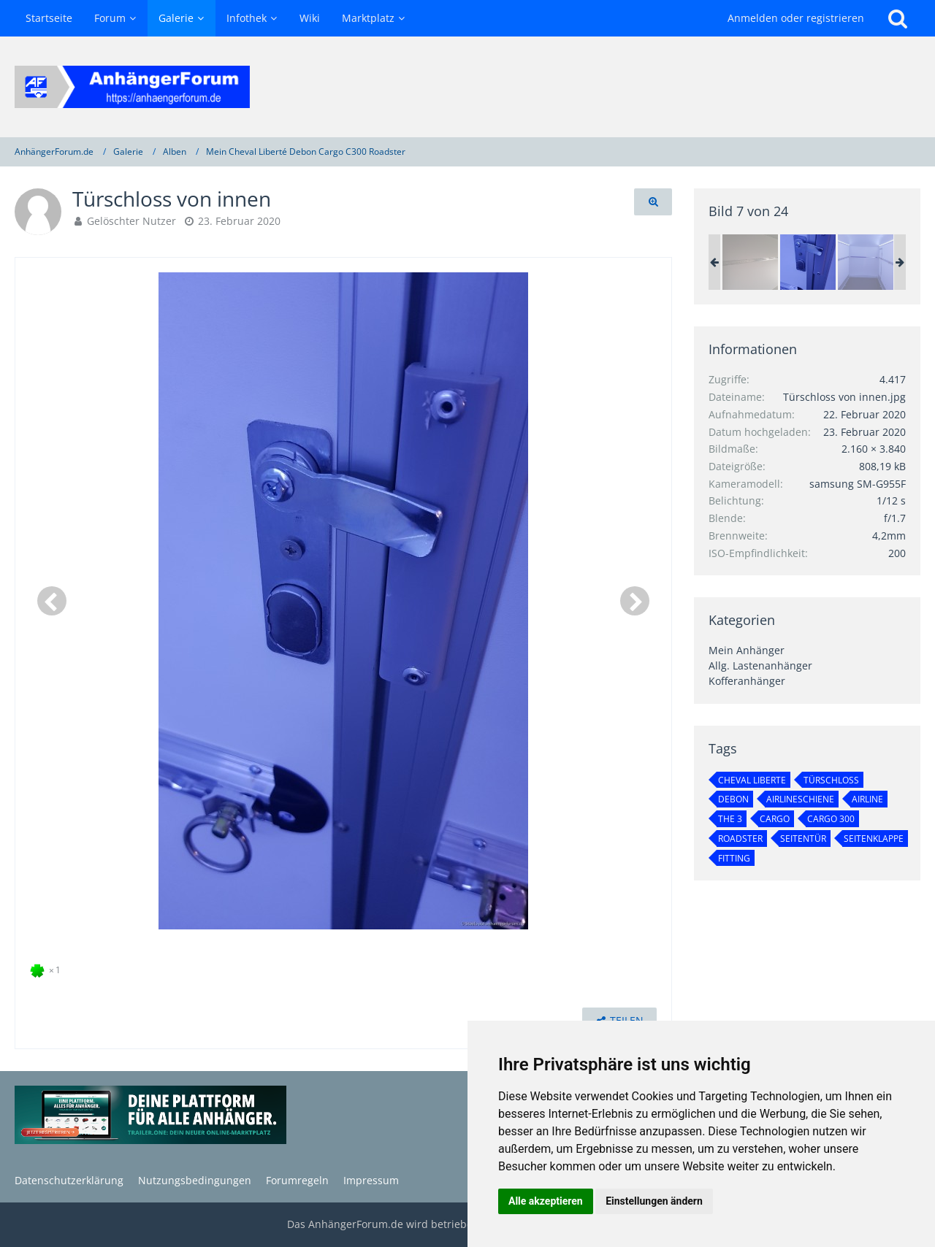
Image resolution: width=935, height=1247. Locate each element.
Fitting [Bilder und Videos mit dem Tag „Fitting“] (734, 858)
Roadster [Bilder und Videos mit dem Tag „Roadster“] (740, 838)
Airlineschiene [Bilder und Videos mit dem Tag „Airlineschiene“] (800, 799)
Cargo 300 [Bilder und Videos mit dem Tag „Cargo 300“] (831, 819)
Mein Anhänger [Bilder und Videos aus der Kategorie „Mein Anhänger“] (747, 650)
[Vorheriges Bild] (51, 600)
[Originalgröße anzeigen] (653, 201)
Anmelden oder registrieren (796, 18)
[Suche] (897, 18)
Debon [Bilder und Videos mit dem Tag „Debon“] (733, 799)
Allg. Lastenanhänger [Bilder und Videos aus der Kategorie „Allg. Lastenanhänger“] (760, 665)
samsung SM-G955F (857, 484)
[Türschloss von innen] (808, 262)
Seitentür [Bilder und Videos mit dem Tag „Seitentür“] (803, 838)
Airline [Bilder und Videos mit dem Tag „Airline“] (867, 799)
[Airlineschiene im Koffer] (750, 262)
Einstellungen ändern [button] (654, 1201)
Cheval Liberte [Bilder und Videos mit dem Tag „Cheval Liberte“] (752, 780)
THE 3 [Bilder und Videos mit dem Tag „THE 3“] (730, 819)
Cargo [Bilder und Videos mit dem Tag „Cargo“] (775, 819)
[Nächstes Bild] (634, 600)
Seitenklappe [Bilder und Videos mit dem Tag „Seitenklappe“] (874, 838)
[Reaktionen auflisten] (47, 968)
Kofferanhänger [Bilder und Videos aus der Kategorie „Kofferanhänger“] (747, 681)
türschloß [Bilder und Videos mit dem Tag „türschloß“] (831, 780)
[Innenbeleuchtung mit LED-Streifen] (865, 262)
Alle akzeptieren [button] (545, 1201)
